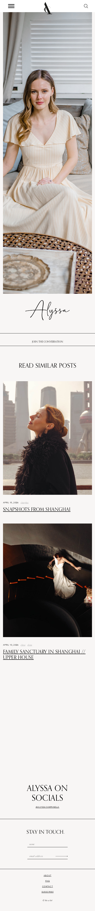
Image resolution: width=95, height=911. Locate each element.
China (23, 645)
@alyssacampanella (47, 807)
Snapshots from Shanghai (36, 509)
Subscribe (47, 892)
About (48, 875)
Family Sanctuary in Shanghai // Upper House (44, 654)
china (29, 645)
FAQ (47, 881)
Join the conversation (47, 341)
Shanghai (25, 502)
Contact (47, 886)
